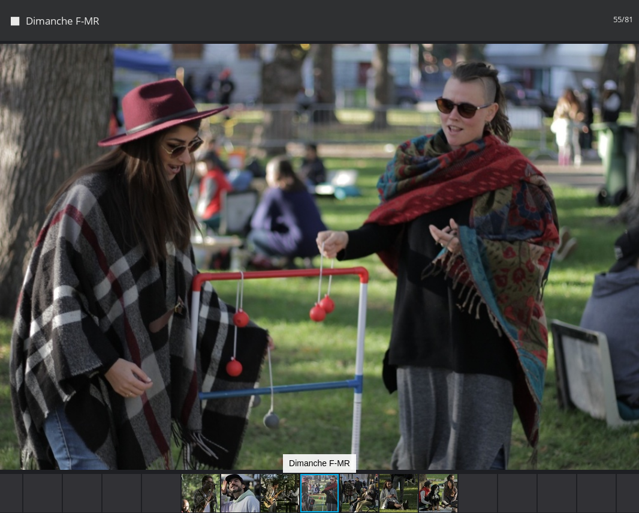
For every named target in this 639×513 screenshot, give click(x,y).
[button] (628, 72)
